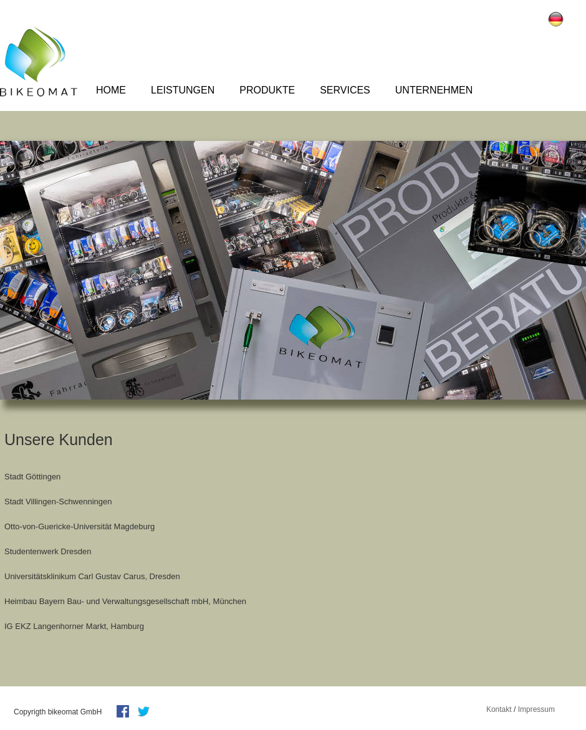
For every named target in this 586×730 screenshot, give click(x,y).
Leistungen (182, 90)
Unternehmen (434, 90)
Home (111, 90)
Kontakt (499, 709)
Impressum (536, 709)
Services (345, 90)
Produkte (267, 90)
